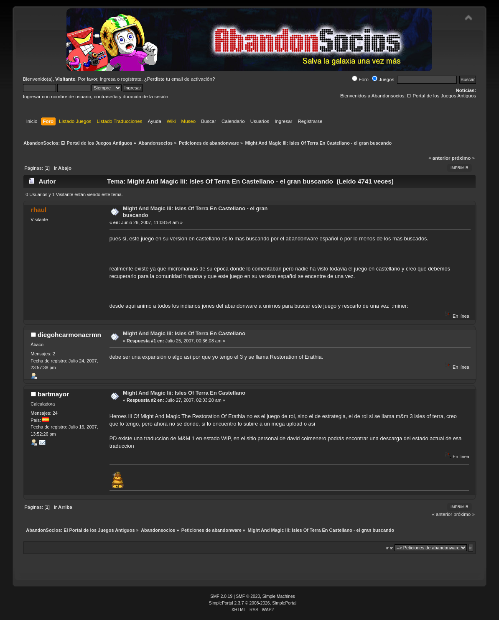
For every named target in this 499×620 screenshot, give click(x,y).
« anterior (439, 158)
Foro (360, 79)
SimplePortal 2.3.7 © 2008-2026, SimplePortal (253, 603)
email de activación (191, 79)
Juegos (383, 79)
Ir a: (389, 548)
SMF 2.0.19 (221, 596)
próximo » (463, 158)
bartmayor (53, 394)
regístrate (131, 79)
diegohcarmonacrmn (69, 334)
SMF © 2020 (248, 596)
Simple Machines (278, 596)
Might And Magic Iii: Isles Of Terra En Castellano (184, 333)
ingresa (108, 79)
